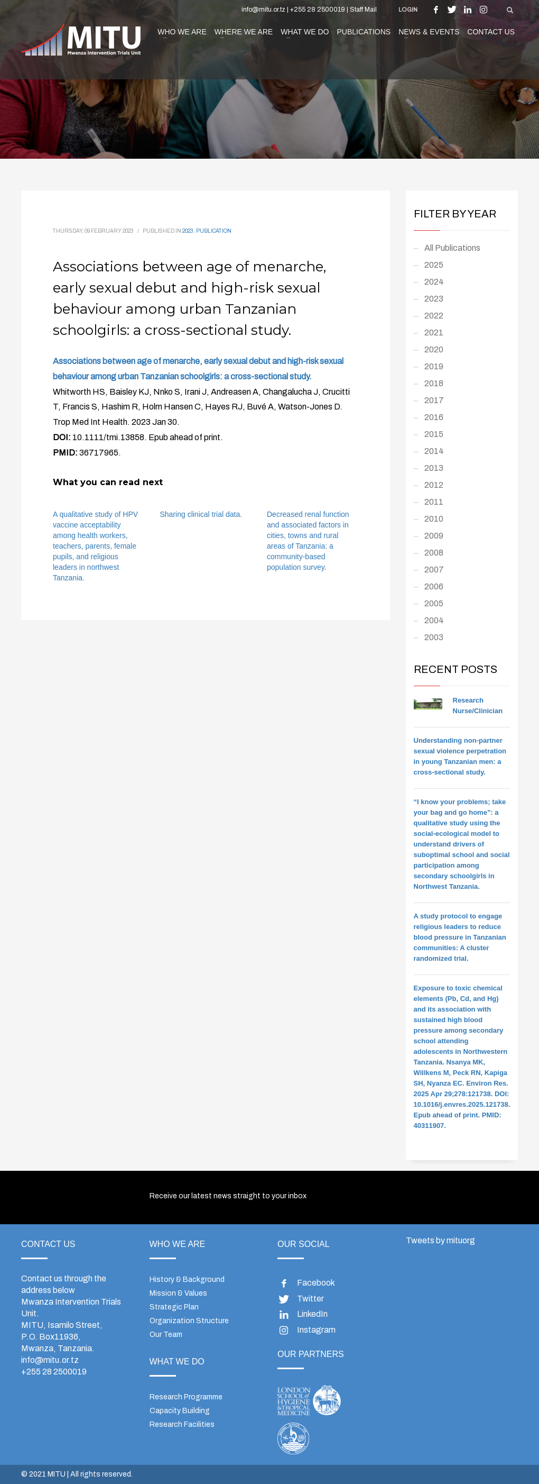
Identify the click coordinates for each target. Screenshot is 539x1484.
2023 (187, 231)
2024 (434, 281)
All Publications (452, 247)
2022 (433, 315)
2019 (433, 366)
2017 (434, 400)
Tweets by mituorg (440, 1240)
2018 (433, 383)
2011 (433, 501)
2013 (433, 467)
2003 (433, 637)
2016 (433, 417)
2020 (433, 349)
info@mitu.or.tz (50, 1359)
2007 (434, 569)
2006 (433, 586)
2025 (433, 264)
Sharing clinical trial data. (201, 514)
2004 (434, 620)
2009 (433, 535)
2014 (434, 451)
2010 (433, 518)
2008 (433, 552)
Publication (213, 231)
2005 (433, 603)
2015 (433, 434)
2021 (433, 332)
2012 (433, 484)
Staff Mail (363, 9)
